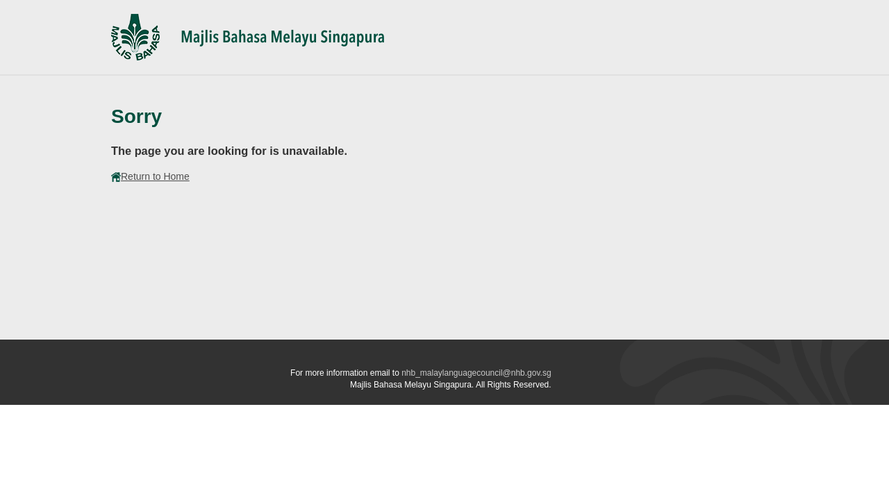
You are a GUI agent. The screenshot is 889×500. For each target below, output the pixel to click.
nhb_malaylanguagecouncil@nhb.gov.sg (476, 373)
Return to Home (150, 176)
